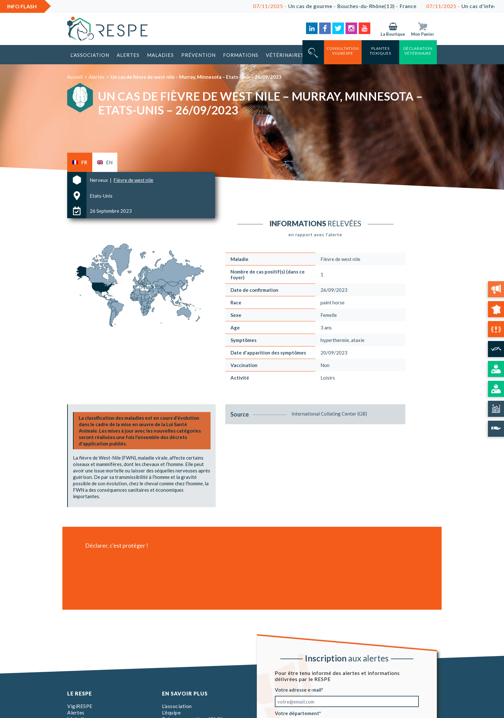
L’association (89, 55)
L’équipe (171, 712)
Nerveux (99, 180)
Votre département (297, 713)
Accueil (75, 77)
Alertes (128, 55)
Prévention (198, 55)
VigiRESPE (80, 706)
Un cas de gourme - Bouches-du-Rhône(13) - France (342, 6)
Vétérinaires (285, 55)
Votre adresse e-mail (298, 690)
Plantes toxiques (380, 51)
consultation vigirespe (343, 51)
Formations (240, 55)
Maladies (160, 55)
